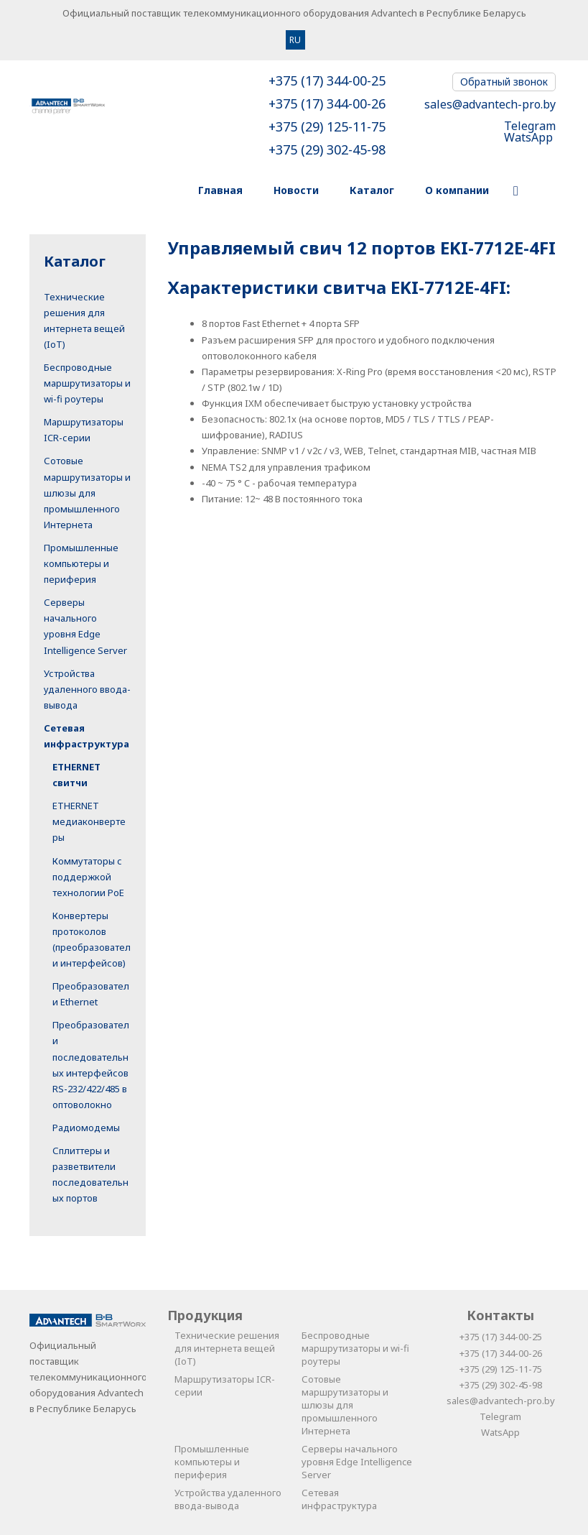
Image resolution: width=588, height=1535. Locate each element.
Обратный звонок (504, 81)
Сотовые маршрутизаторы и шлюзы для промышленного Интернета (87, 492)
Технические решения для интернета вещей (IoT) (226, 1348)
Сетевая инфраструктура (339, 1499)
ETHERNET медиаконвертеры (89, 821)
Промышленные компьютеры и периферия (81, 563)
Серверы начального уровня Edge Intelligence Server (357, 1461)
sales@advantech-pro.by (490, 104)
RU (295, 40)
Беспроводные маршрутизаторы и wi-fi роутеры (87, 383)
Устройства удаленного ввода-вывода (87, 689)
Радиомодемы (86, 1127)
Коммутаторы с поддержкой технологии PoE (88, 876)
